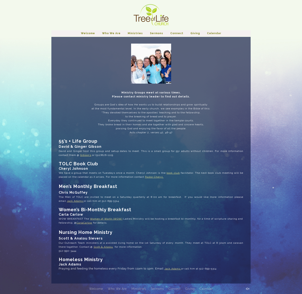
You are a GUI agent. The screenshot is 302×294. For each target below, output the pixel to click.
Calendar (214, 33)
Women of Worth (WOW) (106, 218)
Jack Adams (75, 200)
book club (173, 172)
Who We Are (111, 33)
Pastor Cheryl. (154, 176)
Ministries (135, 33)
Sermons (156, 33)
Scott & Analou (103, 246)
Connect (176, 33)
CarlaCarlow (84, 222)
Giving (195, 33)
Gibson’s (85, 155)
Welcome (88, 33)
